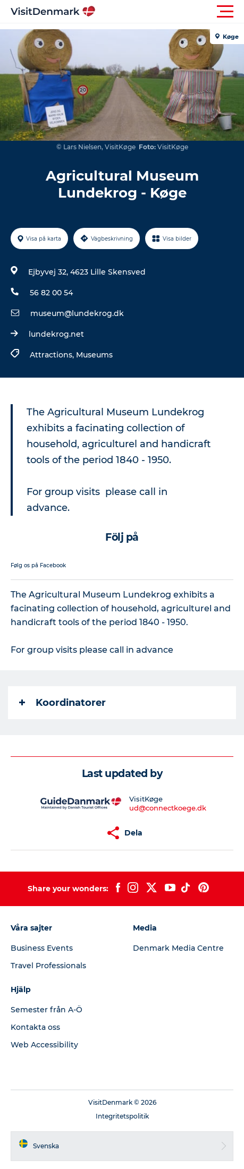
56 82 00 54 (51, 292)
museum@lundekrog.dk (77, 313)
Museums (94, 355)
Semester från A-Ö (46, 1009)
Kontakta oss (35, 1027)
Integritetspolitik (122, 1116)
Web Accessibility (44, 1044)
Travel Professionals (48, 965)
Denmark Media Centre (178, 948)
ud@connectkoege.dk (167, 808)
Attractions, (53, 355)
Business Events (42, 948)
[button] (169, 11)
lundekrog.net (56, 334)
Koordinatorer (62, 703)
